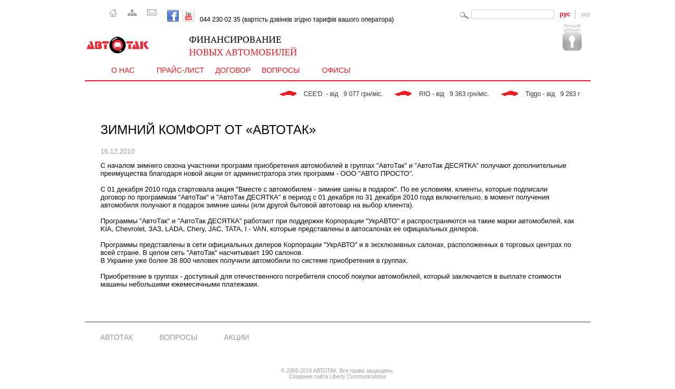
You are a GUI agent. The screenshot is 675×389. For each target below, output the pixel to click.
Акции (236, 337)
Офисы (336, 70)
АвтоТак (116, 337)
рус (565, 14)
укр (586, 14)
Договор (232, 70)
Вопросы (283, 70)
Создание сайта (308, 376)
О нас (126, 70)
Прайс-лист (180, 70)
